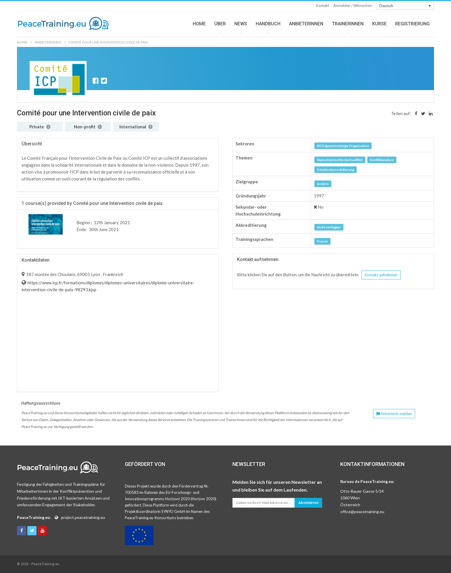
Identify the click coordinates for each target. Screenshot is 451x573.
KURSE (379, 23)
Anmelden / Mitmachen (352, 5)
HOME (199, 23)
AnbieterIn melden (394, 413)
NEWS (240, 23)
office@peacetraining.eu (362, 511)
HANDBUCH (268, 23)
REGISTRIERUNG (412, 23)
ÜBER (220, 23)
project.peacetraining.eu (83, 517)
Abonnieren (308, 502)
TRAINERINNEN (348, 23)
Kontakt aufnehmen (381, 275)
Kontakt (322, 5)
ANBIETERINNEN (306, 23)
